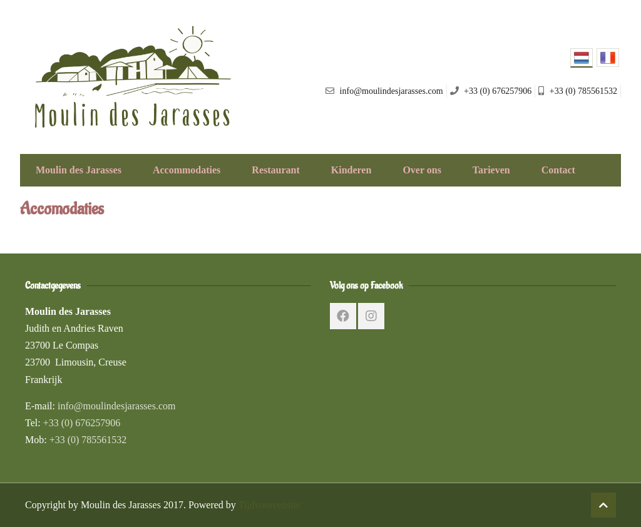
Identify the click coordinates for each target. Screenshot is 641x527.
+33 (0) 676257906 (82, 422)
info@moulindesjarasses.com (116, 406)
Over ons (422, 170)
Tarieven (491, 170)
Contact (558, 170)
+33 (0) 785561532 (88, 439)
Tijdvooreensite (269, 504)
